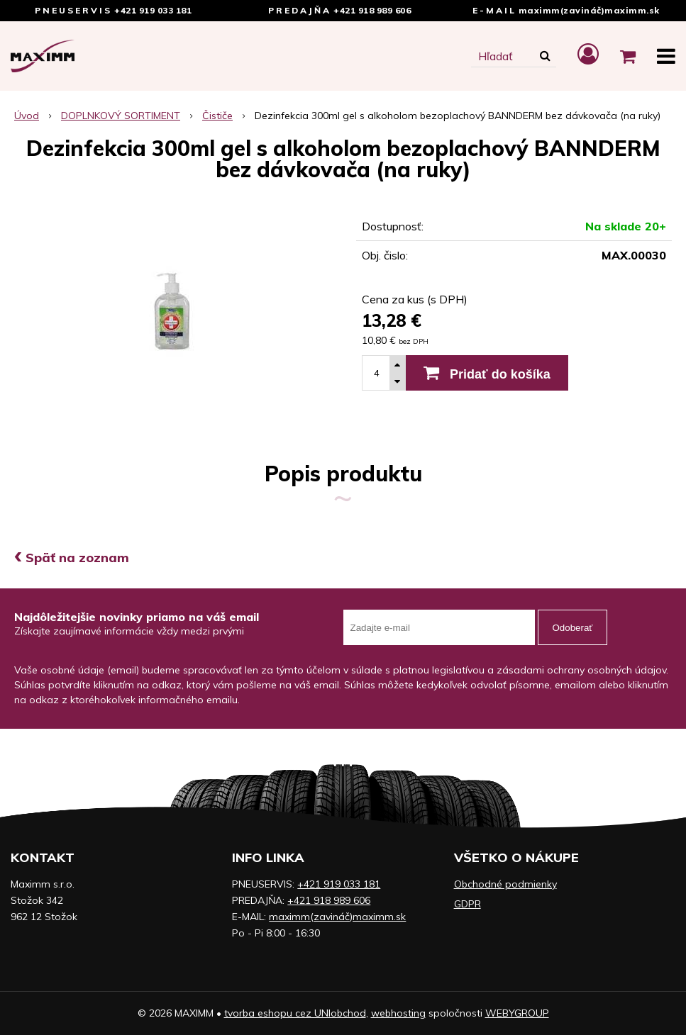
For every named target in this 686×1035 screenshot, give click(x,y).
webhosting (398, 1013)
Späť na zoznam (71, 557)
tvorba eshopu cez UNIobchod (295, 1013)
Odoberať (573, 627)
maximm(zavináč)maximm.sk (589, 10)
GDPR (467, 903)
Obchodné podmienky (505, 884)
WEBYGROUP (517, 1013)
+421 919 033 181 (153, 10)
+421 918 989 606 (372, 10)
